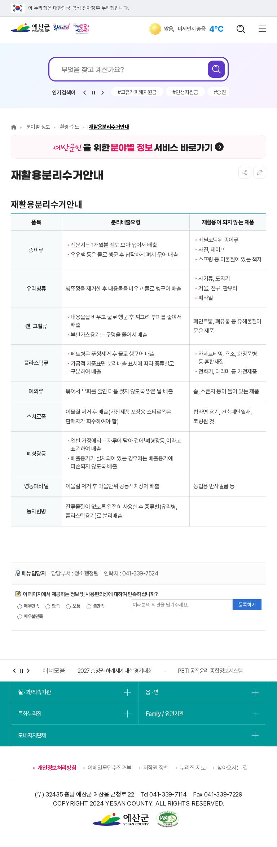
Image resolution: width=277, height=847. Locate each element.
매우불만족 (30, 616)
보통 (73, 606)
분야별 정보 (38, 127)
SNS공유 (244, 172)
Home (14, 127)
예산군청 (30, 29)
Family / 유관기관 (164, 713)
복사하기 (259, 172)
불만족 (96, 606)
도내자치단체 (32, 735)
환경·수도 (69, 127)
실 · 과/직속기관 (34, 692)
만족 (52, 606)
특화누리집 (29, 713)
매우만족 (28, 606)
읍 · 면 (152, 692)
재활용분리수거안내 (109, 127)
